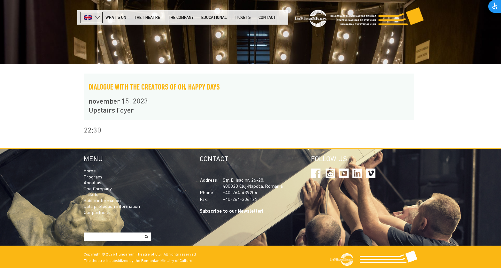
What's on (115, 18)
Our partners (97, 212)
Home (90, 171)
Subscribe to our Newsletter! (232, 211)
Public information (102, 201)
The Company (98, 189)
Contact (267, 18)
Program (93, 177)
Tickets (243, 18)
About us (92, 183)
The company (181, 18)
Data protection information (112, 206)
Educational (214, 18)
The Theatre (147, 18)
